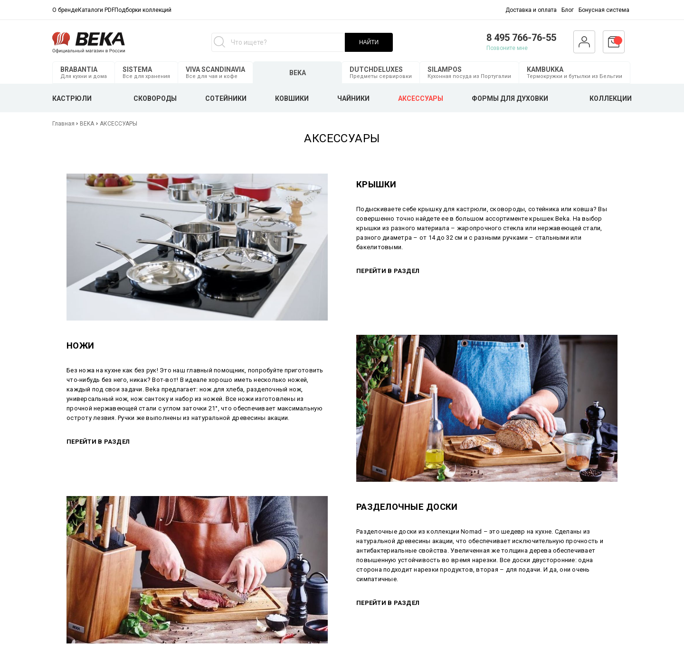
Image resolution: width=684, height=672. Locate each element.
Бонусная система (604, 10)
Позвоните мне (507, 48)
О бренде (65, 10)
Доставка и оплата (531, 10)
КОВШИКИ (292, 98)
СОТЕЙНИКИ (226, 98)
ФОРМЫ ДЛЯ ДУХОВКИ (510, 98)
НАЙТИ (369, 42)
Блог (567, 10)
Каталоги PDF (96, 10)
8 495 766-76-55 (521, 37)
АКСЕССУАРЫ (420, 98)
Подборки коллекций (142, 10)
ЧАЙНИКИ (353, 98)
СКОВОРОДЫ (155, 98)
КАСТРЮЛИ (72, 98)
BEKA (87, 123)
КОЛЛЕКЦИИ (610, 98)
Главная (64, 123)
